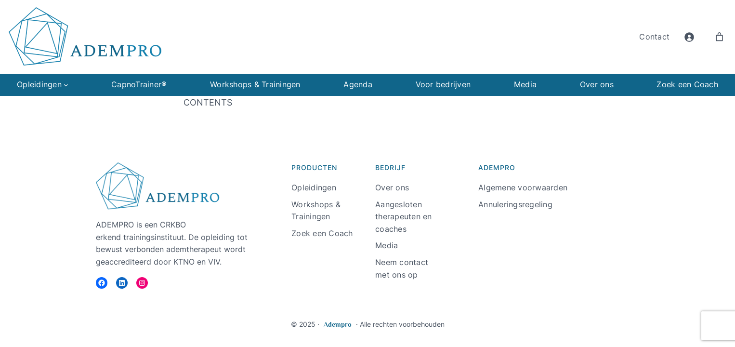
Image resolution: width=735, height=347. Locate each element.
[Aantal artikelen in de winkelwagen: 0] (719, 37)
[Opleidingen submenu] (66, 84)
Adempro (338, 324)
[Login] (689, 37)
